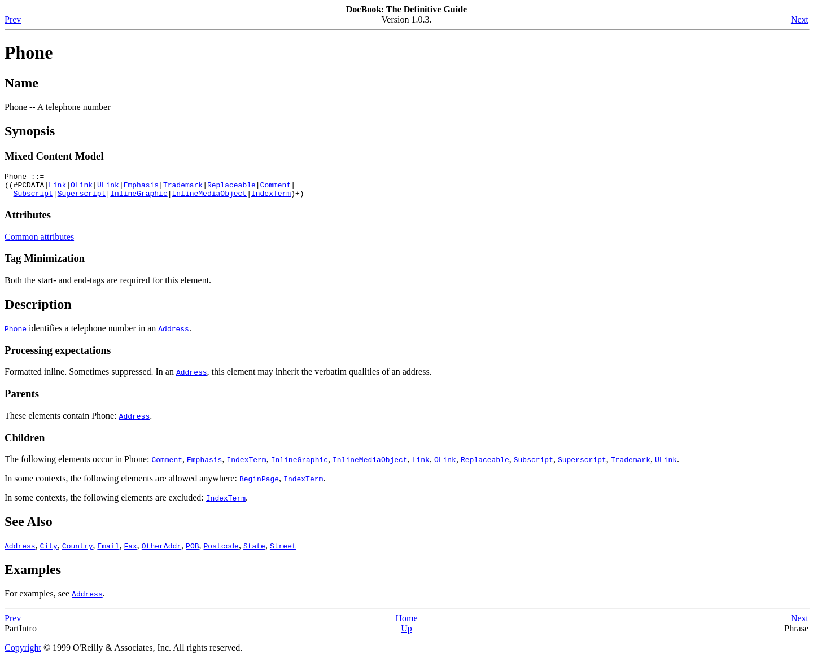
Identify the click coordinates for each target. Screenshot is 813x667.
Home (406, 623)
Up (406, 633)
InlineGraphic (138, 198)
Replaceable (231, 188)
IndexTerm (271, 198)
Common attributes (39, 242)
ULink (108, 188)
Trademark (183, 188)
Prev (13, 19)
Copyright (23, 652)
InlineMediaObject (209, 198)
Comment (275, 188)
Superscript (82, 198)
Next (799, 19)
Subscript (33, 198)
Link (57, 188)
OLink (82, 188)
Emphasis (141, 188)
